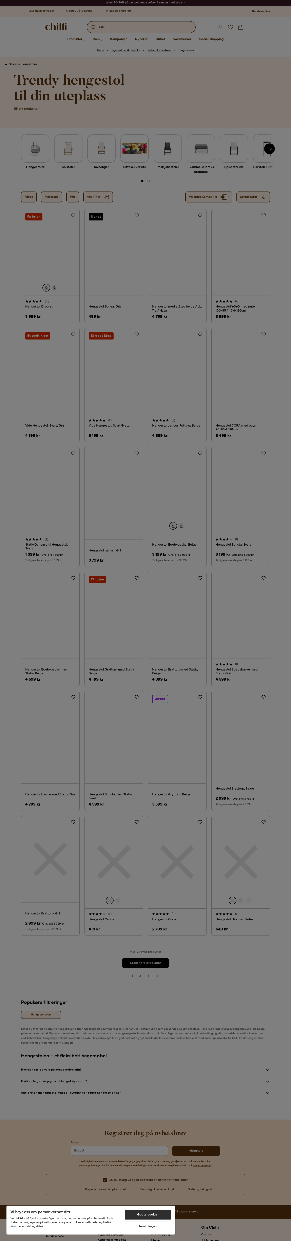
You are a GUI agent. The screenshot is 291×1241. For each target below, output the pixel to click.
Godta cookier (148, 1214)
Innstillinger (148, 1226)
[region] (90, 1220)
